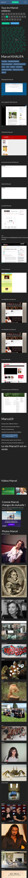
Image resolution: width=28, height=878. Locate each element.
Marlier (20, 42)
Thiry (2, 49)
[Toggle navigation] (25, 2)
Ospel (17, 44)
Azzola (10, 27)
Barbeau (16, 28)
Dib (2, 32)
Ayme (6, 27)
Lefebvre (8, 41)
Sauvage (14, 48)
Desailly (15, 32)
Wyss (7, 52)
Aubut (13, 27)
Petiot (11, 45)
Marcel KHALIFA (14, 23)
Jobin (9, 39)
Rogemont (11, 46)
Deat (18, 32)
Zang (13, 52)
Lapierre (3, 41)
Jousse (3, 39)
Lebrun (24, 39)
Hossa (24, 37)
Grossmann (4, 37)
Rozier (7, 46)
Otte (13, 44)
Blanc (7, 30)
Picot (17, 45)
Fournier (3, 34)
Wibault (3, 52)
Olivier (20, 44)
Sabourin (3, 48)
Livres (3, 66)
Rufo (25, 45)
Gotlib (7, 35)
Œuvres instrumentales (7, 64)
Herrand (17, 37)
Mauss (21, 41)
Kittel (13, 39)
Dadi (23, 31)
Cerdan (15, 30)
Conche (3, 31)
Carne (23, 30)
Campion (19, 30)
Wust (21, 51)
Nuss (2, 44)
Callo (10, 31)
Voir (2, 96)
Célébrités (15, 2)
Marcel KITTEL (5, 23)
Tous (3, 13)
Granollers (16, 35)
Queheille (21, 45)
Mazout (24, 42)
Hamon (9, 37)
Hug (21, 37)
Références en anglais (6, 69)
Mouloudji (16, 41)
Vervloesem (4, 51)
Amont (3, 27)
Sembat (21, 46)
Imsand (3, 38)
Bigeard (11, 30)
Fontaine (8, 34)
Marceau (3, 42)
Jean (22, 38)
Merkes (16, 42)
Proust (7, 45)
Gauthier (11, 35)
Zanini (10, 52)
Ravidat (16, 46)
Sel (7, 48)
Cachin (7, 31)
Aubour (21, 27)
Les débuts (4, 61)
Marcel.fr (3, 2)
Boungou (7, 28)
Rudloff (3, 46)
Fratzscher (13, 34)
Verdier (9, 51)
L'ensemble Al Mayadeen (13, 61)
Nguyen (6, 44)
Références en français (18, 69)
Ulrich (21, 49)
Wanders (13, 51)
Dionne (6, 32)
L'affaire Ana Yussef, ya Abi (19, 64)
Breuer (12, 28)
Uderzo (18, 49)
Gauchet (22, 34)
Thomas (14, 49)
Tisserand (23, 48)
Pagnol (3, 45)
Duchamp (14, 31)
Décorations (19, 66)
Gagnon (3, 35)
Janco (6, 39)
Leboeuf (20, 39)
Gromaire (21, 35)
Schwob (10, 48)
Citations (13, 66)
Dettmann (10, 32)
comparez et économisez (17, 509)
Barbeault (20, 28)
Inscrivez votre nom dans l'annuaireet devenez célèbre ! (9, 436)
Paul (14, 45)
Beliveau (3, 30)
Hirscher (13, 37)
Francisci (22, 32)
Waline (17, 51)
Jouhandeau (14, 38)
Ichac (6, 38)
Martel (8, 42)
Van (25, 49)
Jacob (9, 38)
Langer (12, 41)
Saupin (18, 48)
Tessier (10, 49)
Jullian (19, 38)
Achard (17, 27)
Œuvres (3, 72)
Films (8, 66)
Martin (11, 42)
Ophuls (10, 44)
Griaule (18, 34)
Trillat (6, 49)
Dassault (19, 31)
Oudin (24, 44)
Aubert (3, 28)
